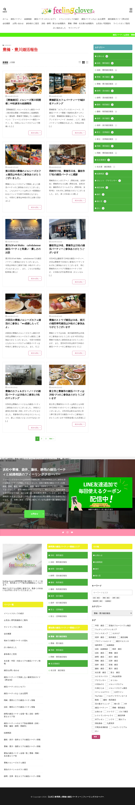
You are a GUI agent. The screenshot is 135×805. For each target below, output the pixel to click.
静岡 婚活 (116, 598)
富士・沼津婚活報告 (107, 139)
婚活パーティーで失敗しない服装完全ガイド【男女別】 (22, 678)
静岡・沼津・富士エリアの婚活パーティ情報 (22, 776)
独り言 (101, 201)
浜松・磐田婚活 (105, 63)
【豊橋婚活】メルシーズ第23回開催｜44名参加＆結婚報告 (23, 101)
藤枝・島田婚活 (105, 104)
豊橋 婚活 (106, 598)
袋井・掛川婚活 (105, 118)
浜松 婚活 (96, 598)
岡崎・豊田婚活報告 (107, 153)
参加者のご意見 (32, 23)
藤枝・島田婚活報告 (107, 111)
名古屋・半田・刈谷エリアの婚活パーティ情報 (22, 662)
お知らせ (102, 56)
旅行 (100, 194)
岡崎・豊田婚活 (105, 146)
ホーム (5, 19)
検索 (95, 737)
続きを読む (35, 133)
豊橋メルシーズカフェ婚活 (15, 762)
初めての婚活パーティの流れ (16, 640)
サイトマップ (73, 28)
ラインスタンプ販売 (121, 23)
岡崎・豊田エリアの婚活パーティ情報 (19, 700)
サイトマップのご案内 (13, 627)
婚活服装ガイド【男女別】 (119, 19)
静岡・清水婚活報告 (107, 97)
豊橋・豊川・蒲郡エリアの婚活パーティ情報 (22, 746)
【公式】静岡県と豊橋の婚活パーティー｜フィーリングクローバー (75, 797)
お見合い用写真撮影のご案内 (16, 620)
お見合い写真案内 (103, 23)
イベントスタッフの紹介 (69, 19)
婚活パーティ (16, 19)
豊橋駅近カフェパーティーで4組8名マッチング (67, 101)
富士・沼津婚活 (105, 132)
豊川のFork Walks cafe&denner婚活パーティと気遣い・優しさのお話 (23, 249)
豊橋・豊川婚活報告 (107, 84)
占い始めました (59, 28)
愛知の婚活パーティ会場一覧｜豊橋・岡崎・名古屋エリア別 (22, 754)
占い (100, 208)
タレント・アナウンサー (109, 180)
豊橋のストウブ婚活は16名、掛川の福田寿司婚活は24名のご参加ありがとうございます (67, 323)
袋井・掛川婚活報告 (107, 125)
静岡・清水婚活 (105, 91)
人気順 (12, 62)
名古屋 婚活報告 (106, 167)
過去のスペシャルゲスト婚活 (16, 769)
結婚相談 (28, 19)
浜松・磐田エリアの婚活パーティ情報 (19, 707)
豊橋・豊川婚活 (105, 77)
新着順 (5, 62)
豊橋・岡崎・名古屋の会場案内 (80, 23)
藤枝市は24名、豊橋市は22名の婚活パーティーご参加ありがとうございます (67, 249)
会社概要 (6, 23)
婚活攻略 (102, 187)
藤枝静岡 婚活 (97, 601)
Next (50, 439)
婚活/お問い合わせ (11, 670)
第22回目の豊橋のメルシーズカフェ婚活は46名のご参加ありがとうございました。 (23, 174)
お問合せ (34, 514)
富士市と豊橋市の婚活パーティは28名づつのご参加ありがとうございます (67, 395)
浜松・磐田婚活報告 (107, 70)
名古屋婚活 (103, 160)
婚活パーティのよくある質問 (93, 19)
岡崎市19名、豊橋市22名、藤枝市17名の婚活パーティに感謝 (67, 172)
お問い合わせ (18, 23)
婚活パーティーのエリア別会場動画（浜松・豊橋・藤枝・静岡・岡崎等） (22, 724)
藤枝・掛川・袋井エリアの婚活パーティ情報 (22, 739)
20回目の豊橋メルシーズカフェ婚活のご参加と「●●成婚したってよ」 (23, 323)
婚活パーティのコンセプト (45, 19)
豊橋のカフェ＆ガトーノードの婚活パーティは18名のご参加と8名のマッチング (23, 395)
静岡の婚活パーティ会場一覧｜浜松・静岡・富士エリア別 (22, 715)
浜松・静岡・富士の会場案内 (53, 23)
